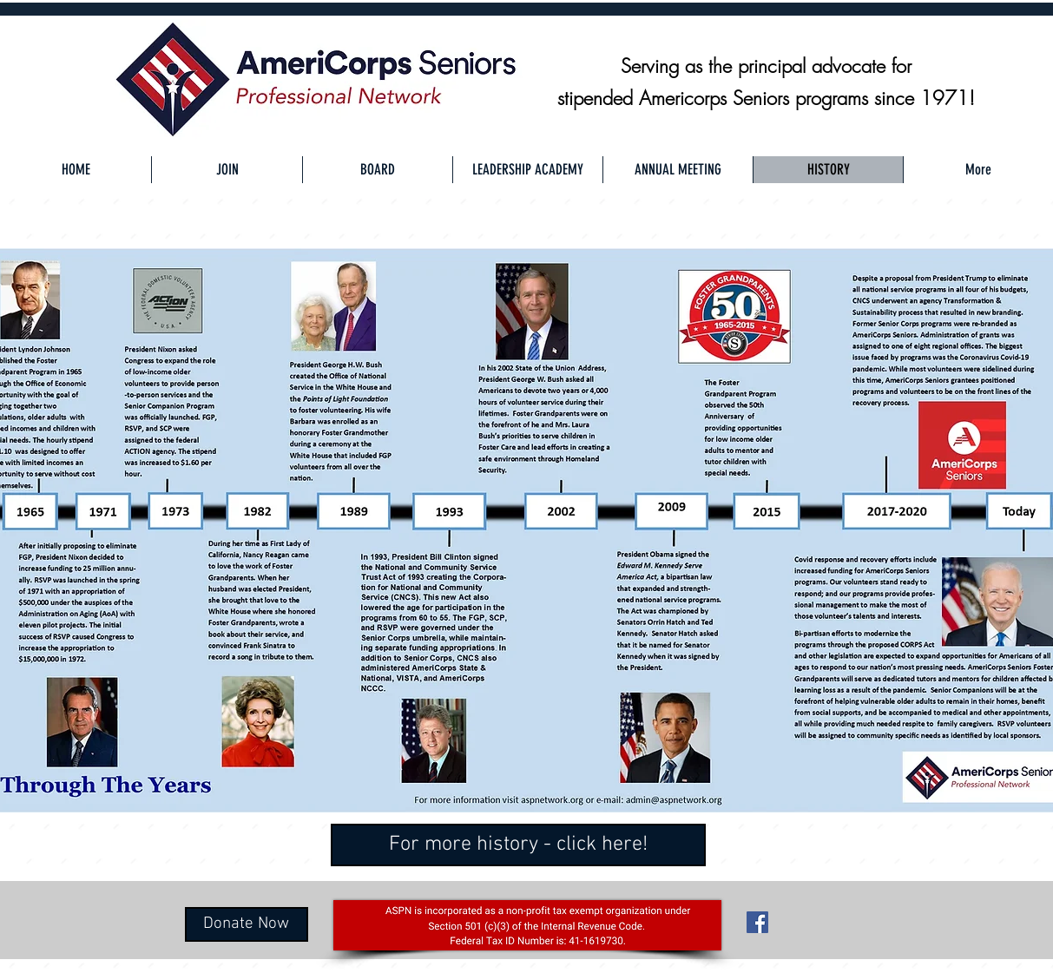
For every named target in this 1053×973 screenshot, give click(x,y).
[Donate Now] (246, 924)
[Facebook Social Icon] (757, 922)
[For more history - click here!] (518, 845)
